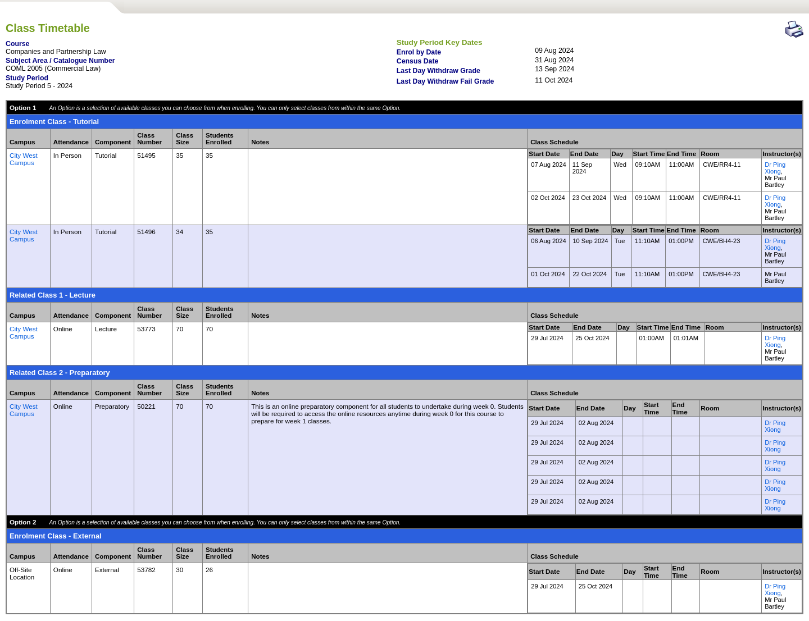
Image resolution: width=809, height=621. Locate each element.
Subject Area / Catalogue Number (60, 61)
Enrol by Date (419, 52)
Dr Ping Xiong (775, 168)
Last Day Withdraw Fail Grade (445, 81)
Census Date (418, 61)
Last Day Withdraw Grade (438, 71)
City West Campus (24, 159)
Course (17, 44)
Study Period (27, 78)
